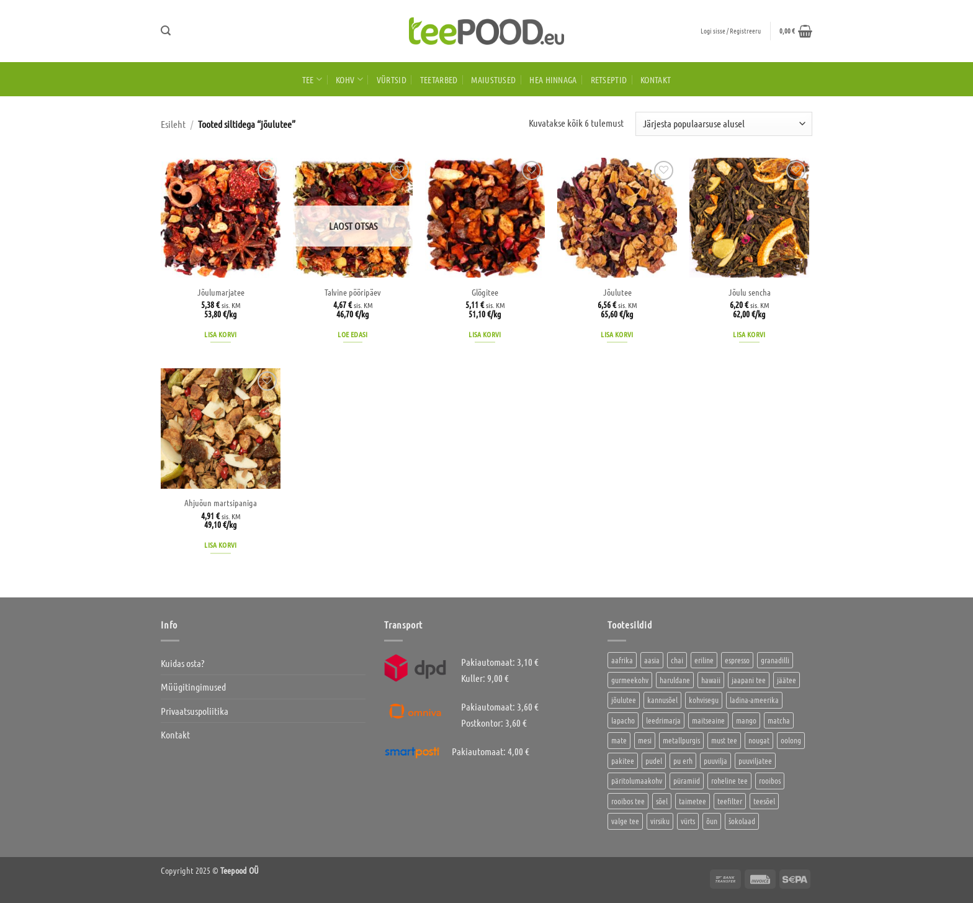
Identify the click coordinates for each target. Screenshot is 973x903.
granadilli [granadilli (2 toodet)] (775, 660)
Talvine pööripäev (353, 291)
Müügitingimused (193, 686)
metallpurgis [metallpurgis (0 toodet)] (681, 740)
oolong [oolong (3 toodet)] (791, 740)
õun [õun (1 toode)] (711, 820)
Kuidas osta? (182, 663)
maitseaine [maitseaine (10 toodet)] (708, 720)
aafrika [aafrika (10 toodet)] (622, 660)
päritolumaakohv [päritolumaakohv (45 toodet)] (636, 780)
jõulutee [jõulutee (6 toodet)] (623, 699)
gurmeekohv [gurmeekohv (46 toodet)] (629, 679)
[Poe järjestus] (723, 124)
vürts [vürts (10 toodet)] (688, 820)
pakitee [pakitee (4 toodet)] (622, 760)
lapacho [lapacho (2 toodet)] (623, 720)
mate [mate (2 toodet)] (619, 740)
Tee (312, 79)
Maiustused (493, 79)
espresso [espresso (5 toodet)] (737, 660)
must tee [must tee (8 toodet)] (724, 740)
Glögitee (485, 291)
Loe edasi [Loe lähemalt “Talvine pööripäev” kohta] (352, 334)
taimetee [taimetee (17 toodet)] (692, 801)
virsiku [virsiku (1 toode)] (660, 820)
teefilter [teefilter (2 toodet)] (729, 801)
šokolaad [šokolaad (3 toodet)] (742, 820)
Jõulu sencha (750, 291)
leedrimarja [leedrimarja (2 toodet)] (663, 720)
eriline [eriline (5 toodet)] (704, 660)
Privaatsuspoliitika (194, 711)
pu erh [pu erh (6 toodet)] (683, 760)
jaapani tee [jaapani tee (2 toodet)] (749, 679)
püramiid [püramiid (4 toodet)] (686, 780)
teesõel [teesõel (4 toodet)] (764, 801)
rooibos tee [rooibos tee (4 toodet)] (628, 801)
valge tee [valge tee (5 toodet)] (625, 820)
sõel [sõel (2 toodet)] (662, 801)
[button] (166, 31)
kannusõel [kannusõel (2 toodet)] (662, 699)
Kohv (349, 79)
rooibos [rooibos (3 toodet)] (770, 780)
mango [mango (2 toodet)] (746, 720)
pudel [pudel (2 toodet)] (653, 760)
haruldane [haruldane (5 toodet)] (675, 679)
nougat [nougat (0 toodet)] (758, 740)
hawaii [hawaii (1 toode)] (710, 679)
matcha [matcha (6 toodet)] (779, 720)
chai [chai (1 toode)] (677, 660)
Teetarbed (439, 79)
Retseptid (609, 79)
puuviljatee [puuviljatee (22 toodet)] (755, 760)
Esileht (173, 124)
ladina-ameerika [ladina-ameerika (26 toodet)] (754, 699)
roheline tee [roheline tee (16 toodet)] (729, 780)
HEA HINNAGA (552, 79)
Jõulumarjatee (220, 291)
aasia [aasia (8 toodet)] (652, 660)
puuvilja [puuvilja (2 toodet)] (715, 760)
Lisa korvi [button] (220, 334)
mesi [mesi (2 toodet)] (645, 740)
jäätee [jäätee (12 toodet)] (786, 679)
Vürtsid (391, 79)
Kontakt (655, 79)
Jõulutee (617, 291)
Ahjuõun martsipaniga (220, 502)
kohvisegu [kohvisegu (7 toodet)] (704, 699)
